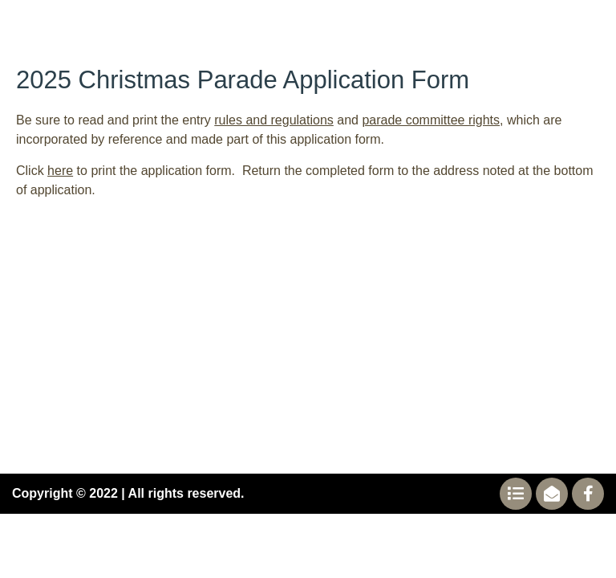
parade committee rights (431, 120)
